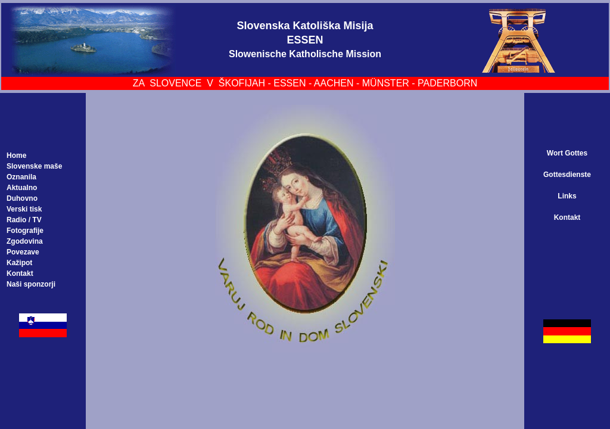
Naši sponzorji (31, 284)
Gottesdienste (567, 174)
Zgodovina (25, 241)
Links (567, 196)
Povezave (23, 252)
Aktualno (22, 188)
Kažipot (19, 263)
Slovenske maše (34, 166)
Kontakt (20, 273)
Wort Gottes (567, 153)
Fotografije (25, 230)
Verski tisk (24, 209)
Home (16, 155)
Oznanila (21, 177)
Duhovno (22, 198)
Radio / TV (24, 220)
